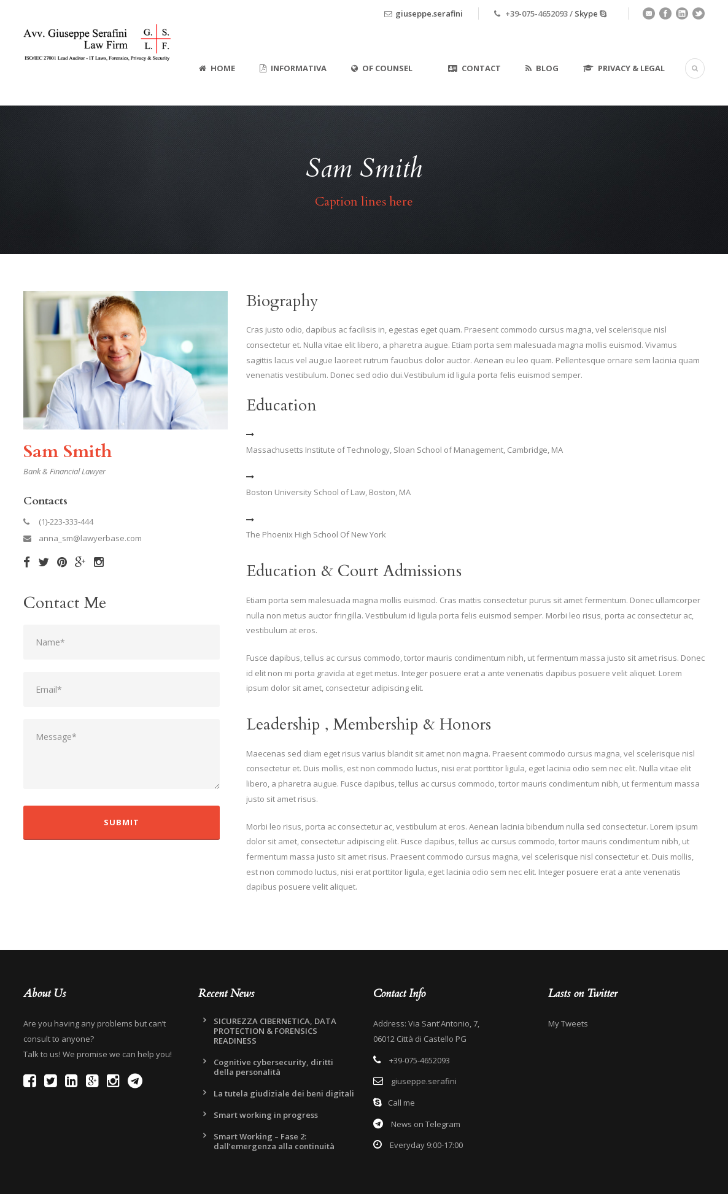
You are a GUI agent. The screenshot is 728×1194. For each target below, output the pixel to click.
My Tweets (568, 1023)
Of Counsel (381, 68)
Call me (401, 1102)
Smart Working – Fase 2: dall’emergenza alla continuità (274, 1141)
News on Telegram (424, 1124)
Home (217, 68)
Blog (542, 68)
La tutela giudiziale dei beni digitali (284, 1093)
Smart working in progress (266, 1114)
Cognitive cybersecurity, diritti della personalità (273, 1067)
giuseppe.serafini (429, 13)
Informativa (293, 68)
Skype (586, 13)
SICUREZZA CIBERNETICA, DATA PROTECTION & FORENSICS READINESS (275, 1030)
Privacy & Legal (624, 68)
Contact (474, 68)
